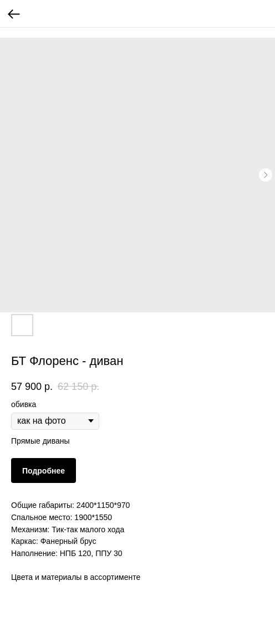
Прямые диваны (40, 440)
